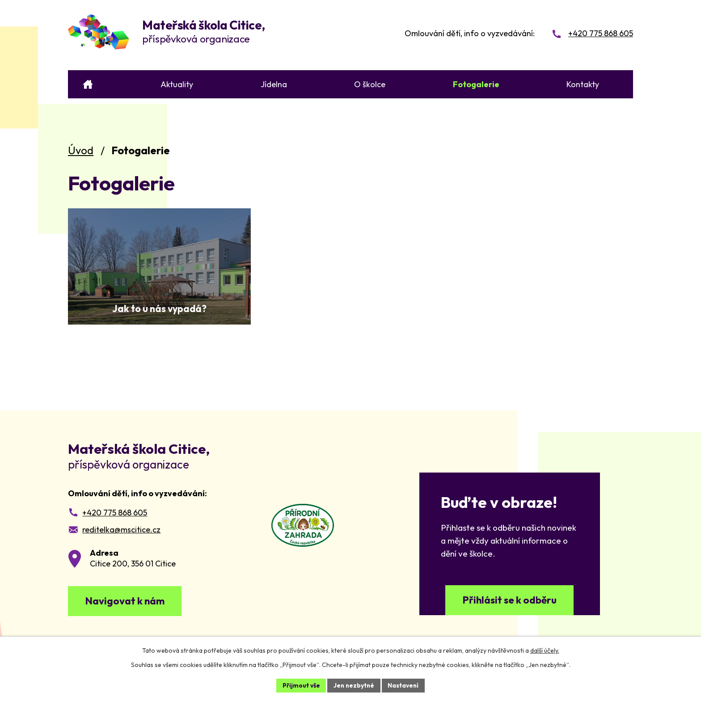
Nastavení (404, 685)
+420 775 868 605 (114, 512)
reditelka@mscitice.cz (121, 529)
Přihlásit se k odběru (509, 601)
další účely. (544, 650)
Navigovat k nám (127, 601)
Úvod (80, 150)
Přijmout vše (300, 685)
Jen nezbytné (354, 685)
